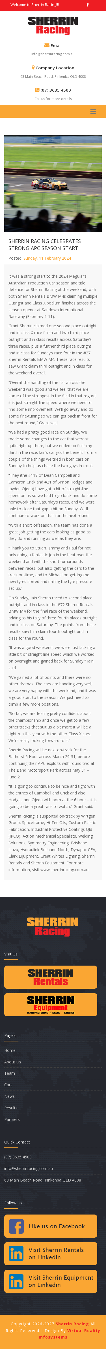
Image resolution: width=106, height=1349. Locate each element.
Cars (8, 1084)
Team (9, 1073)
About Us (12, 1062)
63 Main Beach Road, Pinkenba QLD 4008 (53, 76)
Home (10, 1050)
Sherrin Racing (73, 1323)
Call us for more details (53, 98)
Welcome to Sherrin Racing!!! (34, 4)
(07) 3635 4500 (18, 1157)
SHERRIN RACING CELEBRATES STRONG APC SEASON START (44, 245)
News (9, 1096)
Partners (12, 1119)
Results (11, 1107)
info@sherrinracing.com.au (53, 54)
